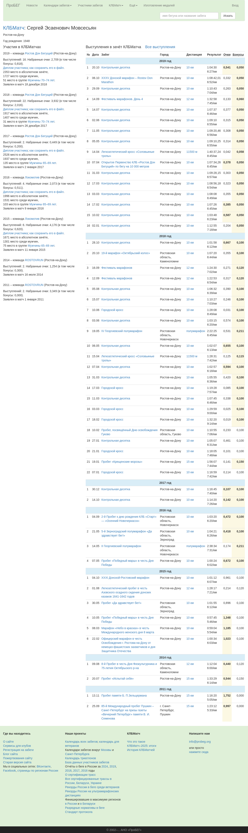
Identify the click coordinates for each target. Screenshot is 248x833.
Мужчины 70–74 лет (41, 80)
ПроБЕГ (13, 5)
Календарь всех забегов (81, 741)
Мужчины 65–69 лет (43, 163)
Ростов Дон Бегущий (39, 53)
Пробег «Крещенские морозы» (121, 461)
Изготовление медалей (159, 5)
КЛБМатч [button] (116, 5)
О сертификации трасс (80, 774)
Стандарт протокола (78, 812)
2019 (112, 766)
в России (71, 803)
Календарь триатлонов (80, 758)
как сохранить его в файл (47, 67)
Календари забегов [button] (58, 5)
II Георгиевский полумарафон (121, 546)
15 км (190, 461)
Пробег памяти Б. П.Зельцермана (124, 695)
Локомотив (32, 177)
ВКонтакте (44, 766)
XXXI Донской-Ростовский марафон (125, 577)
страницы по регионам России (37, 770)
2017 (76, 770)
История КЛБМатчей (141, 750)
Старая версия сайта (17, 762)
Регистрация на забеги (18, 750)
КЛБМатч (13, 28)
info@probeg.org (200, 741)
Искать (228, 15)
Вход (235, 5)
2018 (68, 770)
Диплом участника (15, 67)
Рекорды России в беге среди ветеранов (92, 787)
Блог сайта (10, 754)
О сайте (8, 741)
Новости (32, 5)
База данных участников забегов (87, 762)
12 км (190, 99)
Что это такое (136, 741)
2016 (84, 770)
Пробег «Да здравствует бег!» (121, 603)
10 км (190, 67)
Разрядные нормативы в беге (84, 807)
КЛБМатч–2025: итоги (141, 745)
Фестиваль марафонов (116, 267)
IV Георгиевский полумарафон (121, 331)
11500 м (191, 151)
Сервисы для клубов (17, 745)
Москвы (106, 750)
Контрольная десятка (115, 67)
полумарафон (195, 331)
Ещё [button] (133, 5)
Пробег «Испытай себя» (117, 678)
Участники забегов (90, 5)
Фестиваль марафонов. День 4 (122, 99)
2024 (104, 766)
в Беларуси (87, 803)
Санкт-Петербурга (77, 754)
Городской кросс (112, 310)
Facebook (9, 770)
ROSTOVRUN (34, 260)
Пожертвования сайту (17, 758)
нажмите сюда (198, 752)
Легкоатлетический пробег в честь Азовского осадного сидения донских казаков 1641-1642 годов (126, 592)
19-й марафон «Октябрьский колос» (125, 253)
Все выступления (160, 47)
